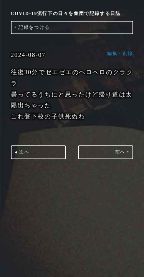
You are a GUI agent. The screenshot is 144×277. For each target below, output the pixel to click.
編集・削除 (120, 53)
